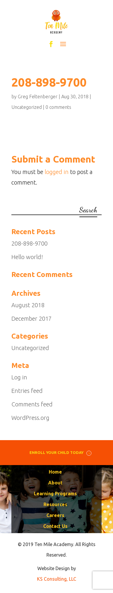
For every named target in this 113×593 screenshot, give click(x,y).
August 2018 (27, 305)
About (55, 482)
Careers (55, 515)
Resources (55, 504)
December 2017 (31, 318)
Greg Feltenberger (38, 96)
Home (55, 471)
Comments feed (32, 404)
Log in (19, 377)
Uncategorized (26, 107)
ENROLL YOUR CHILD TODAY (56, 453)
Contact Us (55, 526)
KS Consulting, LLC (56, 579)
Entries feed (27, 390)
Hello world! (27, 257)
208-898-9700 (29, 243)
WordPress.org (30, 417)
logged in (57, 171)
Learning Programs (55, 493)
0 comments (58, 107)
